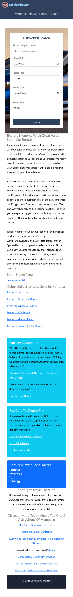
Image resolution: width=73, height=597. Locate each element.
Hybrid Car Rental (19, 443)
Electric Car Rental (19, 450)
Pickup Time (18, 73)
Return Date (18, 87)
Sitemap (51, 550)
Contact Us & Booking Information (36, 556)
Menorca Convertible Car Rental (25, 326)
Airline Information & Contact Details (36, 563)
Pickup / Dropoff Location (25, 45)
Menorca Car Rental (18, 292)
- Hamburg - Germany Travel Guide (36, 524)
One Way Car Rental (20, 395)
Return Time (18, 102)
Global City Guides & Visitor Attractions (36, 570)
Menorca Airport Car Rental (22, 298)
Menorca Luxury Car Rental (22, 305)
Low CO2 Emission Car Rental (25, 436)
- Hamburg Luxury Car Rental (36, 531)
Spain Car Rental (16, 280)
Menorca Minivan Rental (20, 319)
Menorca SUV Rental (18, 312)
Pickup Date (18, 58)
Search (36, 122)
